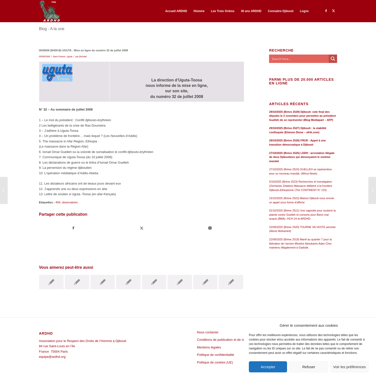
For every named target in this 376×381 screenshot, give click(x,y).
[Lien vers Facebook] (326, 11)
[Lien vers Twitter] (333, 11)
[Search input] (299, 58)
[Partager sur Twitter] (142, 228)
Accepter (268, 367)
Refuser (308, 367)
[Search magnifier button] (333, 59)
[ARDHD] (49, 11)
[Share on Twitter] (210, 228)
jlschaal (83, 56)
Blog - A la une (51, 29)
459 (57, 202)
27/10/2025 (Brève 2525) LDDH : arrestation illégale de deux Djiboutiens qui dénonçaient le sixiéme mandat (301, 157)
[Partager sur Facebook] (73, 228)
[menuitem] (176, 11)
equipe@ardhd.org (52, 357)
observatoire (70, 202)
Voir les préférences (349, 367)
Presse (61, 56)
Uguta (69, 56)
